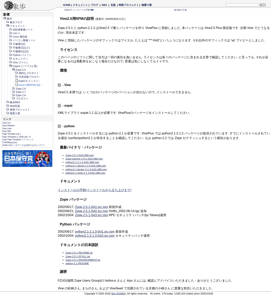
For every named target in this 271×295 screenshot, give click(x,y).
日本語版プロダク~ (27, 76)
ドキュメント (80, 4)
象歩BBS (13, 102)
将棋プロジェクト (129, 4)
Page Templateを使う (11, 134)
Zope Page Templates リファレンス (17, 139)
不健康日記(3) (19, 51)
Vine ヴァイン (19, 62)
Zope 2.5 (180, 10)
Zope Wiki (6, 131)
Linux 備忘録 (18, 36)
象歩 (7, 18)
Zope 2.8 (19, 95)
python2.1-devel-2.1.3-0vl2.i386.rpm (86, 165)
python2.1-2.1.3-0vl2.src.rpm (95, 235)
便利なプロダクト (27, 73)
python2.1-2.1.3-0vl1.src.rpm (95, 231)
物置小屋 (146, 4)
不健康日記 (17, 44)
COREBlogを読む (10, 142)
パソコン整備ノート (22, 40)
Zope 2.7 (19, 92)
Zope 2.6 (19, 88)
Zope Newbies (8, 125)
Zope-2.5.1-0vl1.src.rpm (91, 207)
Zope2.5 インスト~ (27, 80)
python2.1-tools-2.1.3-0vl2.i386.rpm (85, 172)
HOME (67, 4)
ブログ (94, 4)
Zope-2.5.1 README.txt (79, 252)
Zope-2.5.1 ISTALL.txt (78, 256)
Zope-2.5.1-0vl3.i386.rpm (80, 155)
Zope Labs (6, 128)
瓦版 (113, 4)
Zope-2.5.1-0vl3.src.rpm (91, 215)
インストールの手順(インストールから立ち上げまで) (94, 190)
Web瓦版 (13, 105)
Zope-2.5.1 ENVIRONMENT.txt (83, 259)
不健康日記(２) (19, 47)
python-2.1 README (77, 263)
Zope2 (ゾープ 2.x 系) (23, 66)
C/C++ (14, 33)
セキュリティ (18, 58)
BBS (104, 4)
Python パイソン (20, 55)
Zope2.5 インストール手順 (79, 10)
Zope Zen (6, 123)
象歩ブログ (14, 22)
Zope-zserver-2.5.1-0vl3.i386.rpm (84, 158)
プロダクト (20, 98)
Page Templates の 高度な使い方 (16, 137)
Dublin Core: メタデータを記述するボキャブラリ (23, 145)
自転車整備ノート (21, 29)
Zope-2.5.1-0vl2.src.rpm (91, 211)
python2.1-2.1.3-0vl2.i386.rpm (82, 162)
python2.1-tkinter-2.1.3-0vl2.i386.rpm (86, 169)
